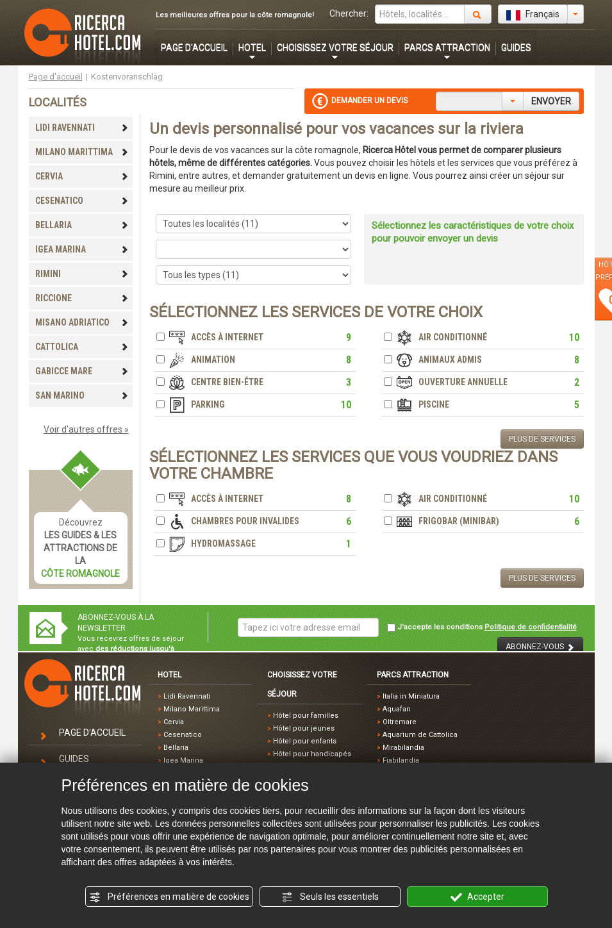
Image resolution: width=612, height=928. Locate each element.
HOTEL (252, 47)
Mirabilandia (403, 747)
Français (532, 15)
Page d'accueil (56, 76)
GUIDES (516, 47)
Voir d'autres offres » (86, 429)
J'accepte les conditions (482, 627)
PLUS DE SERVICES (542, 439)
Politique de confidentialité (530, 627)
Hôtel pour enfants (304, 741)
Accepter (477, 897)
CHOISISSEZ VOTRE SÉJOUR (335, 47)
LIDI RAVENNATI (82, 127)
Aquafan (397, 709)
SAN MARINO (82, 395)
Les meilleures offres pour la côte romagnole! (235, 15)
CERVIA (82, 176)
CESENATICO (82, 200)
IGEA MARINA (82, 249)
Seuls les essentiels (330, 897)
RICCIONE (82, 298)
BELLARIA (82, 225)
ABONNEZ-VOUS (540, 647)
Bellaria (175, 747)
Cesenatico (182, 735)
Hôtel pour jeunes (304, 728)
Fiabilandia (401, 760)
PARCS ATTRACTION (447, 47)
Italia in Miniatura (411, 696)
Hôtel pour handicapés (312, 754)
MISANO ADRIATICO (82, 322)
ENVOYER (551, 101)
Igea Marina (183, 760)
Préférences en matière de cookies (169, 897)
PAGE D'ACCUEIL (194, 47)
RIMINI (82, 274)
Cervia (173, 722)
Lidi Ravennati (186, 696)
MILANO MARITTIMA (82, 152)
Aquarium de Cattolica (420, 735)
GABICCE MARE (82, 371)
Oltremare (400, 722)
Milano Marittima (191, 709)
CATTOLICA (82, 347)
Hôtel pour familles (305, 715)
